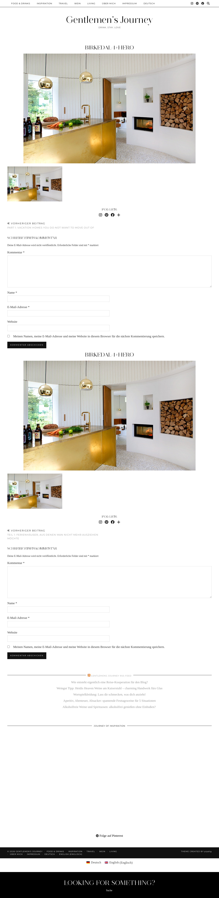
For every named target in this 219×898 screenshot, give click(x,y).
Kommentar (16, 252)
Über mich (109, 3)
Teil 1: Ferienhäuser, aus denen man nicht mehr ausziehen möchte (58, 534)
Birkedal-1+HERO (109, 47)
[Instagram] (192, 3)
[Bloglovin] (118, 215)
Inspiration (44, 3)
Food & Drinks (20, 3)
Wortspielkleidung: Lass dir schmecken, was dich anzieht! (109, 694)
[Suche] (208, 3)
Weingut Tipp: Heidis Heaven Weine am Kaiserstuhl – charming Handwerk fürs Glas (109, 688)
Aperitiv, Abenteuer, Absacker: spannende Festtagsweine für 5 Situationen (109, 700)
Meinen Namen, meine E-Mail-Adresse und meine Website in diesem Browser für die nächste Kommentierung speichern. (89, 336)
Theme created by (196, 851)
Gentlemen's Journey (109, 19)
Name (12, 292)
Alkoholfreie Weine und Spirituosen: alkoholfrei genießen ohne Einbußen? (110, 707)
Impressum (129, 3)
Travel (63, 3)
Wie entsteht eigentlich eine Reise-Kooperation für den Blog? (109, 682)
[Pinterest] (197, 3)
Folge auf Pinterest (109, 835)
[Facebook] (202, 3)
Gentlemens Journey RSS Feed (111, 675)
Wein (77, 3)
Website (12, 321)
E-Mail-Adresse (18, 307)
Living (91, 3)
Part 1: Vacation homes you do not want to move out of (50, 225)
